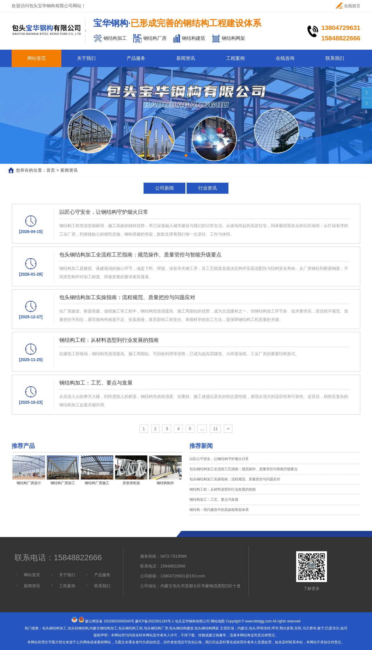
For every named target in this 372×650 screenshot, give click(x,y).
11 (215, 428)
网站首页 (36, 58)
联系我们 (335, 58)
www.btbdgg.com (258, 621)
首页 (50, 170)
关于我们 (86, 58)
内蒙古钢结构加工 (103, 628)
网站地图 (218, 621)
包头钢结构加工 (54, 628)
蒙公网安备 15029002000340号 (109, 621)
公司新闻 (164, 188)
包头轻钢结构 (78, 628)
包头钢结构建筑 (181, 628)
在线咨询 (285, 58)
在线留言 (348, 5)
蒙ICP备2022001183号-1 (154, 621)
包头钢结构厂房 (156, 628)
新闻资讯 (185, 58)
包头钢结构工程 (130, 628)
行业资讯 (207, 188)
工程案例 (235, 58)
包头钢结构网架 (206, 628)
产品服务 (136, 58)
